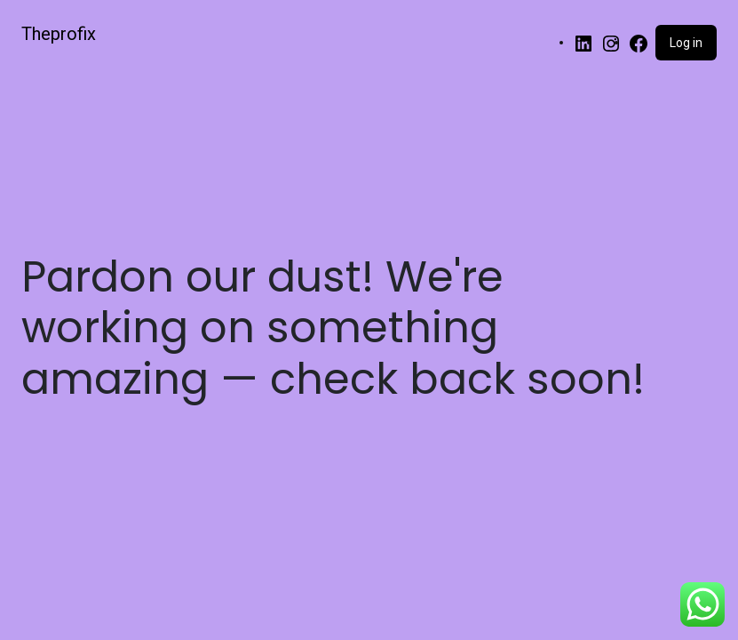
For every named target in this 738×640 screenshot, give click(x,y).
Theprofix (58, 33)
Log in (686, 43)
